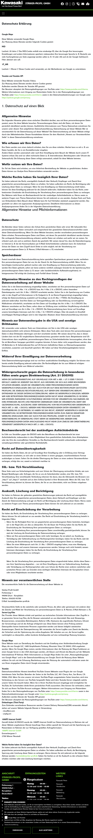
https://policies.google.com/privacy (16, 98)
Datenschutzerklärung (45, 809)
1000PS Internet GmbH (11, 731)
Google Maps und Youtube (16, 818)
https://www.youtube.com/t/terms (74, 89)
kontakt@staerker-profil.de (27, 756)
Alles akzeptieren (45, 830)
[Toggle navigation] (3, 13)
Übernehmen (18, 830)
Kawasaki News (61, 781)
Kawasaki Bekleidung (60, 791)
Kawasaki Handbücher (60, 785)
